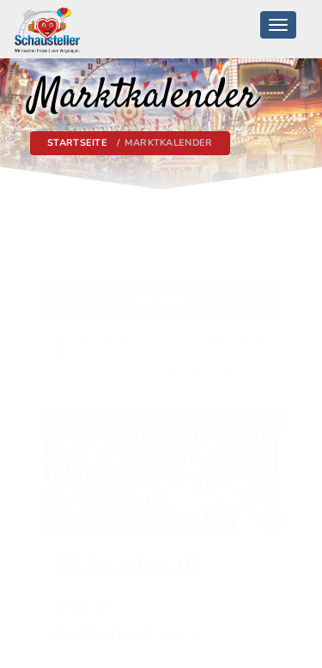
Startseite (77, 142)
